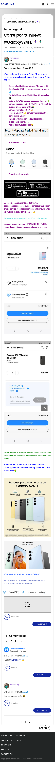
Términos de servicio (11, 740)
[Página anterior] (8, 641)
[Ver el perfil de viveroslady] (14, 58)
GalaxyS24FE (14, 592)
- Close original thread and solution (19, 51)
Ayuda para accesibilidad (13, 736)
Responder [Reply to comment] (42, 675)
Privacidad (6, 745)
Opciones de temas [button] (46, 25)
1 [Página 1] (11, 641)
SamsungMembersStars (36, 592)
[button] (46, 59)
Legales (5, 749)
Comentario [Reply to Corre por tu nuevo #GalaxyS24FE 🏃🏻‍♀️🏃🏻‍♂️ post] (42, 624)
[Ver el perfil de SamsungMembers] (17, 648)
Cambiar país (7, 754)
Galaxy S (46, 64)
